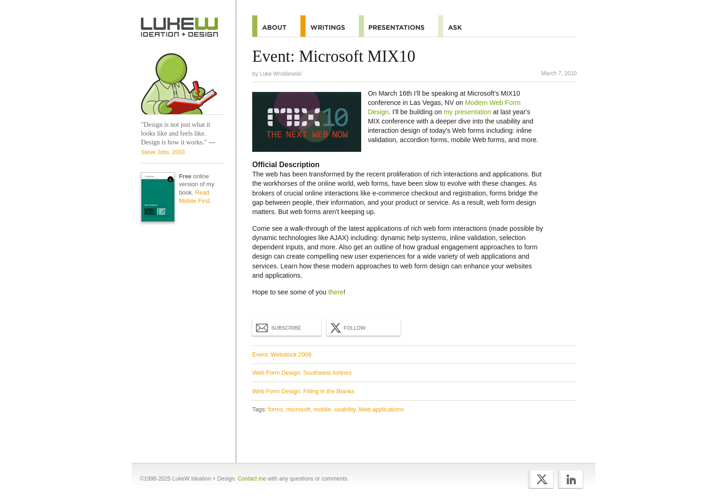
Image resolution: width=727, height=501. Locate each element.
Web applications (381, 409)
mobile (322, 409)
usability (344, 409)
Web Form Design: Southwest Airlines (302, 372)
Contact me (252, 478)
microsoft (298, 409)
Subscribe (278, 327)
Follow (346, 328)
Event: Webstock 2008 (282, 354)
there (336, 292)
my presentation (467, 112)
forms (275, 409)
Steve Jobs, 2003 (163, 152)
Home (179, 27)
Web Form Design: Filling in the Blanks (303, 391)
